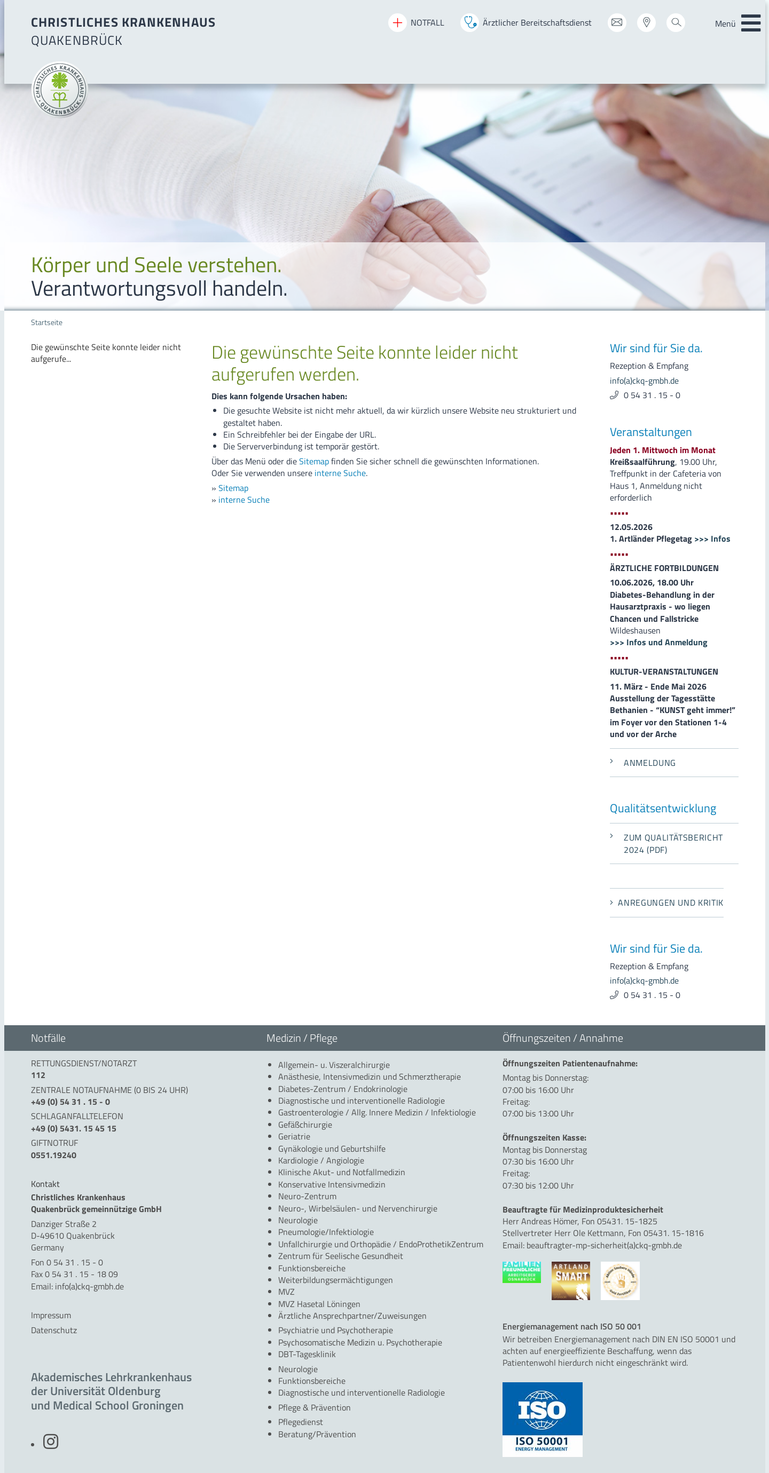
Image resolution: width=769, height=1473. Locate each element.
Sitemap (314, 461)
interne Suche (340, 472)
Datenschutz (54, 1330)
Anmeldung (643, 762)
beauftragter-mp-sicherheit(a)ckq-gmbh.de (604, 1245)
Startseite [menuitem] (46, 322)
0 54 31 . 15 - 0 (652, 395)
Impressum (51, 1315)
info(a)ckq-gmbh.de (644, 380)
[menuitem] (113, 353)
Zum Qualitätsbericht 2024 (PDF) (666, 843)
